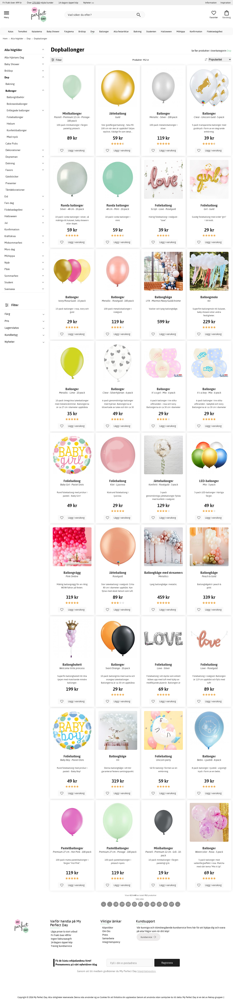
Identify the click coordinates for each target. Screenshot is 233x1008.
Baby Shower (53, 31)
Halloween (166, 31)
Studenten (151, 31)
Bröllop (82, 31)
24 (153, 904)
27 (171, 904)
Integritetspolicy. (146, 971)
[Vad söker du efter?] (104, 14)
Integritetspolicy (111, 942)
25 (159, 904)
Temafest (22, 31)
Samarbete (108, 938)
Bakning (137, 31)
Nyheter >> (88, 2)
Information (211, 2)
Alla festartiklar (121, 31)
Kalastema (37, 31)
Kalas (10, 31)
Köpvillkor (107, 927)
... (109, 904)
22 (140, 904)
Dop (92, 31)
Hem (5, 38)
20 (128, 904)
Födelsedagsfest (214, 31)
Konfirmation (196, 31)
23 (146, 904)
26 (165, 904)
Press (105, 934)
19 (122, 904)
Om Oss (106, 931)
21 (134, 904)
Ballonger (104, 31)
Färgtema (69, 31)
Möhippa (181, 31)
